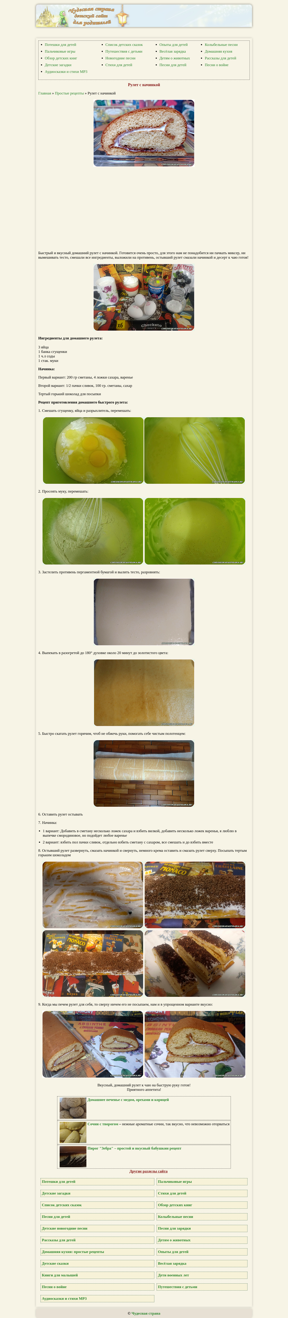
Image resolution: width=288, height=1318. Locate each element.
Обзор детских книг (61, 58)
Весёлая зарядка (173, 51)
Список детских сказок (124, 45)
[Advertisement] (146, 209)
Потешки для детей (60, 45)
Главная (44, 93)
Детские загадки (58, 65)
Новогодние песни (120, 58)
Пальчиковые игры (60, 51)
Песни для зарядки (174, 1228)
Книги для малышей (60, 1275)
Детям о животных (175, 58)
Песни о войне (216, 65)
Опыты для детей (174, 45)
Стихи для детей (119, 65)
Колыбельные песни (221, 45)
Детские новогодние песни (64, 1228)
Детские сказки (55, 1263)
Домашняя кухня (218, 51)
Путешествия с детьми (124, 51)
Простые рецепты (69, 93)
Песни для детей (173, 65)
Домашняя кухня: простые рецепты (73, 1252)
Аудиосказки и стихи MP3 (66, 71)
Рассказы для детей (220, 58)
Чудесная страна (146, 1313)
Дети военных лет (173, 1275)
